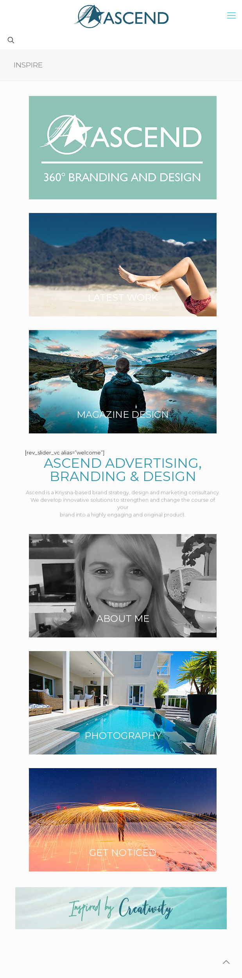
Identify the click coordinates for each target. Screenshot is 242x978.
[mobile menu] (231, 15)
